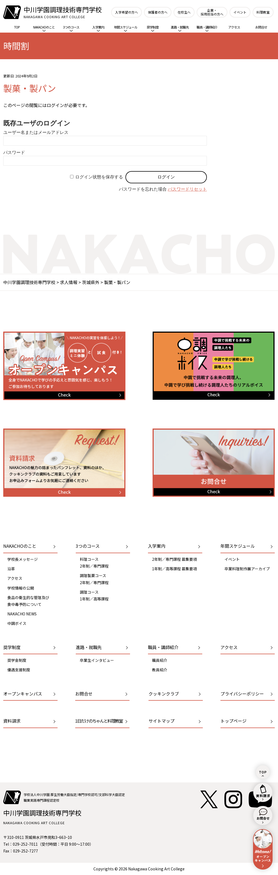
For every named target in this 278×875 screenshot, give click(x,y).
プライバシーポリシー (242, 693)
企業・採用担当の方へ (212, 12)
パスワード (14, 152)
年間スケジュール (125, 28)
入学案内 (98, 28)
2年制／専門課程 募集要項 (174, 559)
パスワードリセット (187, 189)
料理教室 (263, 12)
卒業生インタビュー (97, 660)
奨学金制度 (16, 660)
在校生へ (184, 12)
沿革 (11, 568)
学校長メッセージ (22, 559)
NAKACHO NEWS (22, 613)
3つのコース (71, 28)
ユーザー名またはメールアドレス (35, 132)
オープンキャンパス (22, 693)
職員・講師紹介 (207, 28)
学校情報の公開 (20, 588)
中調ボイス (16, 623)
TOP (17, 27)
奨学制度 (153, 28)
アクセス (234, 27)
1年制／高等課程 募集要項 (174, 568)
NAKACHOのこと (44, 28)
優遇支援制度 (18, 669)
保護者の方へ (158, 12)
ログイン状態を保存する (99, 177)
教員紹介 (159, 669)
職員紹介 (159, 660)
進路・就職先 (180, 28)
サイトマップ (162, 720)
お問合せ (261, 27)
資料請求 (12, 720)
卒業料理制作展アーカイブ (247, 568)
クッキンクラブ (164, 693)
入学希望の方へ (126, 12)
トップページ (233, 720)
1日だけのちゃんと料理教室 (99, 720)
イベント (240, 12)
